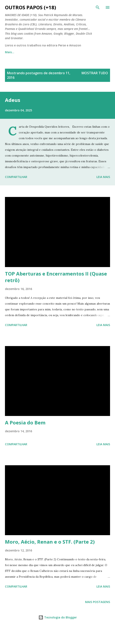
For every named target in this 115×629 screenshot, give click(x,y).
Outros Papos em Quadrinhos (56, 52)
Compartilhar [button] (16, 177)
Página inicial (14, 52)
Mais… (93, 52)
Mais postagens (97, 602)
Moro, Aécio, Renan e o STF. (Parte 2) (50, 541)
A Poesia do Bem (25, 422)
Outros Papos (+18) (30, 7)
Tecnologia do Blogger (57, 617)
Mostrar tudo (95, 73)
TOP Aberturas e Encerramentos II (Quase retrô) (56, 277)
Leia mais (103, 177)
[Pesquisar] (97, 7)
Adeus (12, 100)
